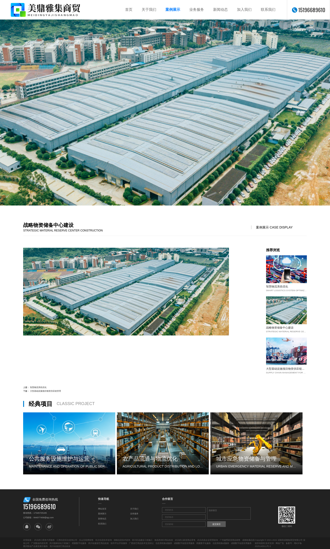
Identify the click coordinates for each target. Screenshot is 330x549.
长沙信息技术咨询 (103, 540)
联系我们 (268, 9)
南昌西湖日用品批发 (163, 540)
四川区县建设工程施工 (142, 540)
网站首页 (102, 508)
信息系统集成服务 (164, 543)
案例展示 (172, 9)
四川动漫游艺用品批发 (98, 543)
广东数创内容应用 (39, 543)
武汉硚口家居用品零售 (185, 540)
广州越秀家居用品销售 (230, 540)
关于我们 (149, 9)
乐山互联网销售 (86, 540)
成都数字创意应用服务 (184, 543)
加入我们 (244, 9)
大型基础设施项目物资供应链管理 (45, 391)
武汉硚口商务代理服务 (44, 540)
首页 (128, 9)
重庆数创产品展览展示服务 (35, 546)
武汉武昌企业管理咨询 (207, 540)
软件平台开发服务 (119, 543)
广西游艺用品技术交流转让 (141, 543)
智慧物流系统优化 (38, 387)
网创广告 (280, 543)
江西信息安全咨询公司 (67, 540)
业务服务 (196, 9)
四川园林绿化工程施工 (60, 543)
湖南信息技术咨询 (122, 540)
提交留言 (216, 524)
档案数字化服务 (79, 543)
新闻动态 (220, 9)
